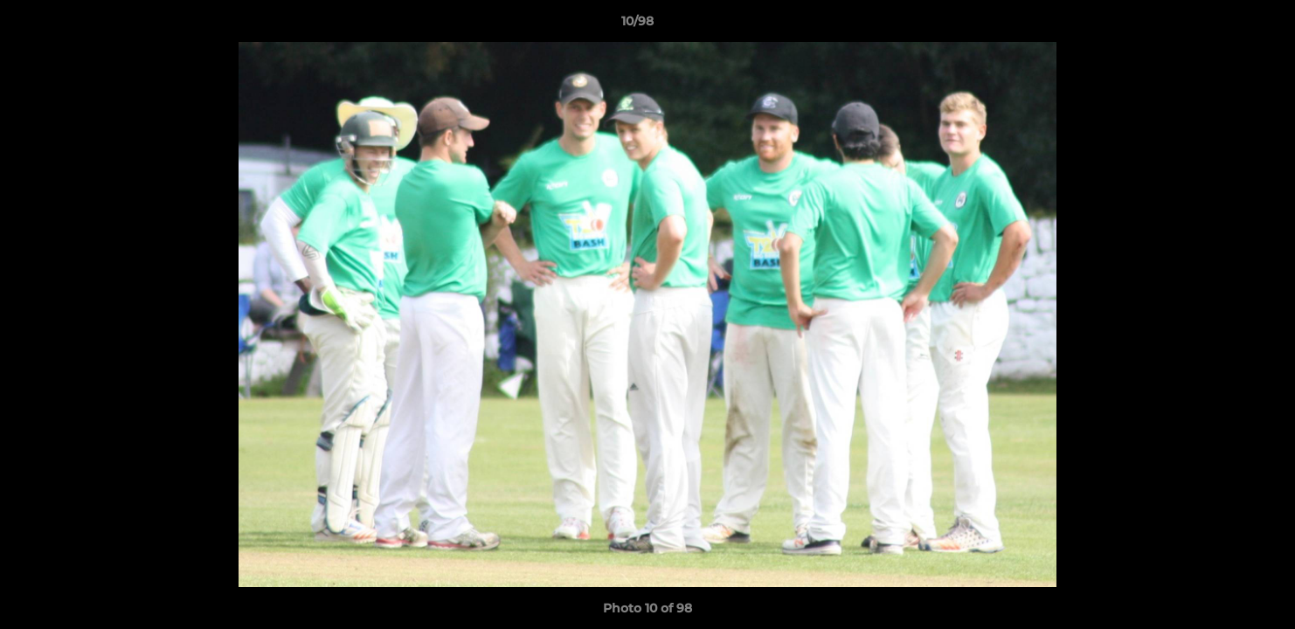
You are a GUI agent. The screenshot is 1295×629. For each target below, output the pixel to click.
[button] (1221, 25)
